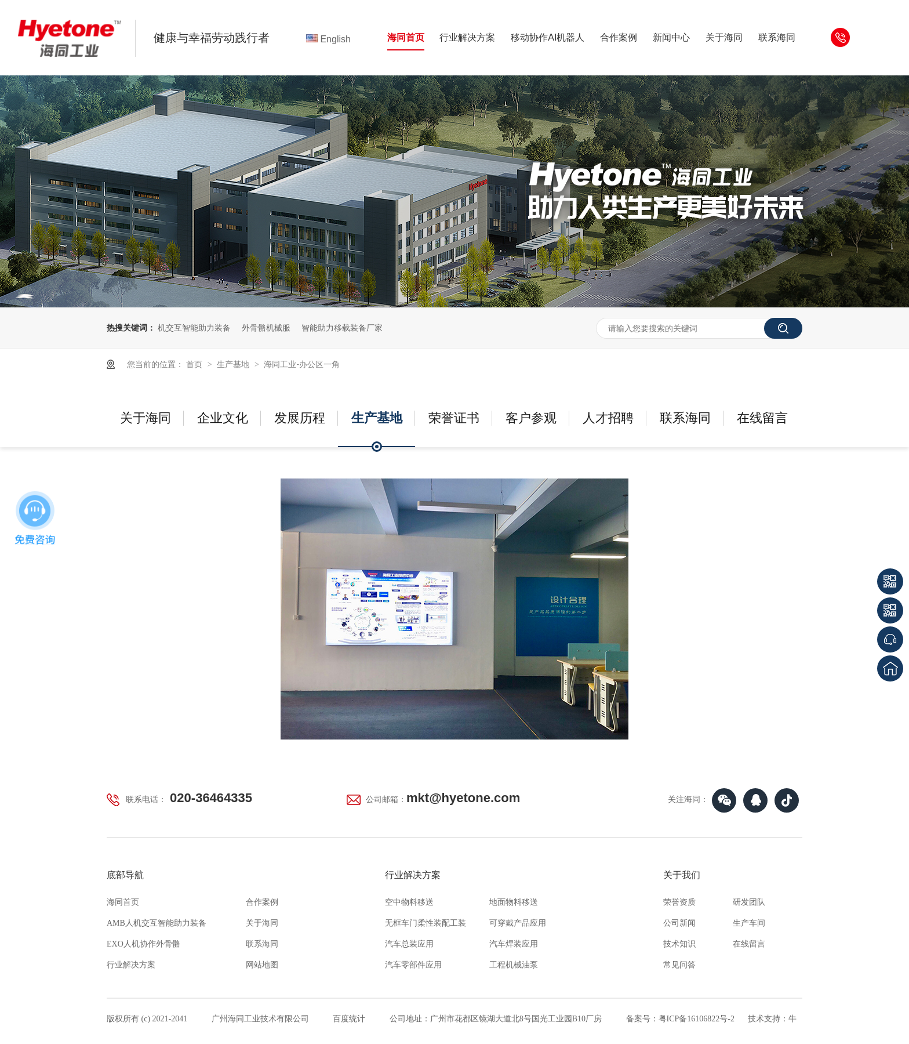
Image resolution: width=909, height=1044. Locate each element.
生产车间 (749, 923)
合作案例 (618, 37)
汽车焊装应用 (513, 944)
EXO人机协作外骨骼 (143, 944)
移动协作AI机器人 (547, 37)
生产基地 (234, 364)
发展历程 (299, 418)
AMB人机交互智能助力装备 (156, 923)
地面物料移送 (513, 902)
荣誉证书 (453, 418)
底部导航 (125, 875)
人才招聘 (608, 418)
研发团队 (749, 902)
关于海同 (724, 37)
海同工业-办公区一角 (302, 364)
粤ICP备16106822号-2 (697, 1018)
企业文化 (222, 418)
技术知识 (679, 944)
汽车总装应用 (409, 944)
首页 (195, 364)
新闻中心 (671, 37)
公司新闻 (679, 923)
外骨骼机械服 (266, 327)
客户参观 (531, 418)
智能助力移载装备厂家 (342, 327)
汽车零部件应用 (413, 964)
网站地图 (262, 964)
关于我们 (681, 875)
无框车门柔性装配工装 (425, 923)
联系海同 (776, 37)
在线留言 (762, 418)
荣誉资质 (679, 902)
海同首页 (405, 37)
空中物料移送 (409, 902)
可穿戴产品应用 (517, 923)
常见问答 (679, 964)
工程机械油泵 (513, 964)
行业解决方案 (467, 37)
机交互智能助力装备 (194, 327)
